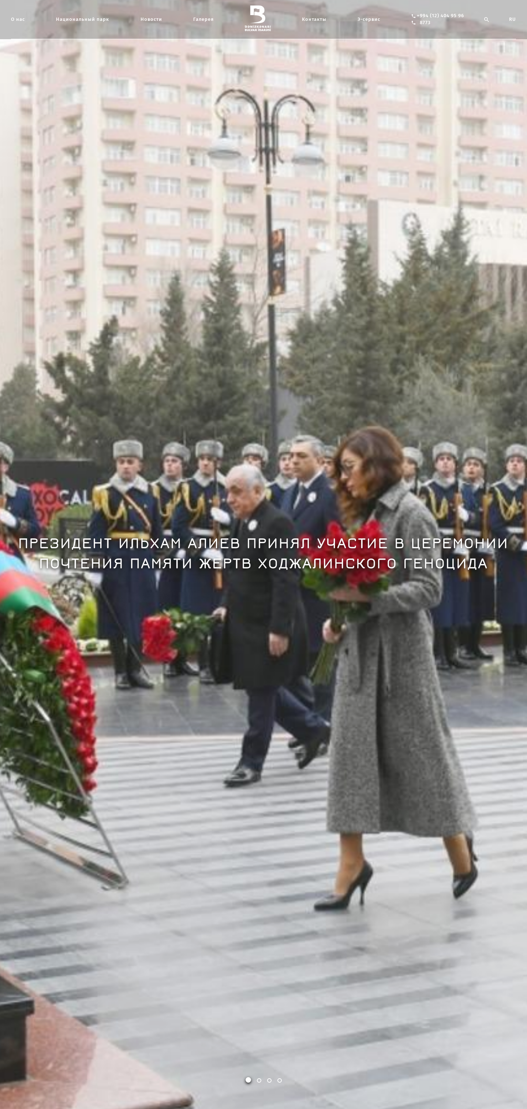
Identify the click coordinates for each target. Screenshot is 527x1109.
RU (512, 19)
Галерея (203, 19)
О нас (18, 19)
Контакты (314, 19)
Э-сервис (369, 19)
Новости (151, 19)
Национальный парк (82, 19)
